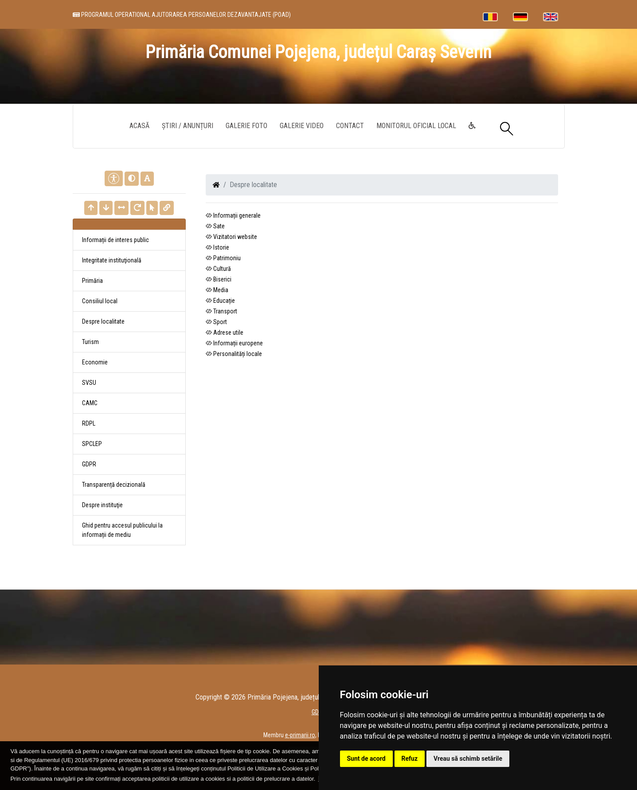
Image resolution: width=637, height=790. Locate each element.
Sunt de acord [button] (366, 758)
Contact (350, 125)
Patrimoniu (223, 258)
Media (217, 289)
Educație (220, 300)
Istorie (217, 247)
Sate (215, 226)
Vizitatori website (231, 236)
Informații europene (234, 343)
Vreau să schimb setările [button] (468, 758)
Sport (216, 321)
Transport (221, 311)
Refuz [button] (410, 758)
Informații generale (233, 215)
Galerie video (302, 125)
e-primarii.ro (300, 735)
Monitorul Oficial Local (416, 125)
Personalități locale (234, 353)
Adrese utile (224, 332)
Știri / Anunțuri (187, 125)
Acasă (139, 125)
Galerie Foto (246, 125)
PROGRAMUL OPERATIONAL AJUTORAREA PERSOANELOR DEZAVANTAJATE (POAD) (182, 14)
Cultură (218, 268)
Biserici (218, 279)
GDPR (89, 464)
